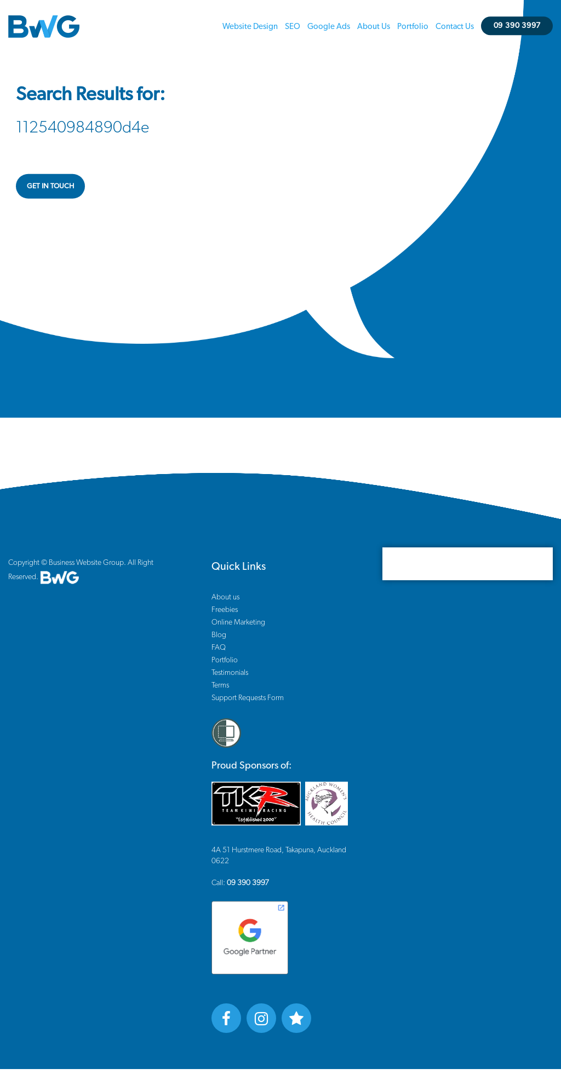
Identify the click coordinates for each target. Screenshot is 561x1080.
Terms (220, 685)
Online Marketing (238, 622)
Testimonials (229, 673)
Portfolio (412, 26)
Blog (218, 635)
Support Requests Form (247, 698)
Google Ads (328, 26)
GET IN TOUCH (50, 185)
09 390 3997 (517, 26)
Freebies (224, 610)
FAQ (218, 647)
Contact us (455, 26)
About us (373, 26)
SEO (292, 26)
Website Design (250, 26)
